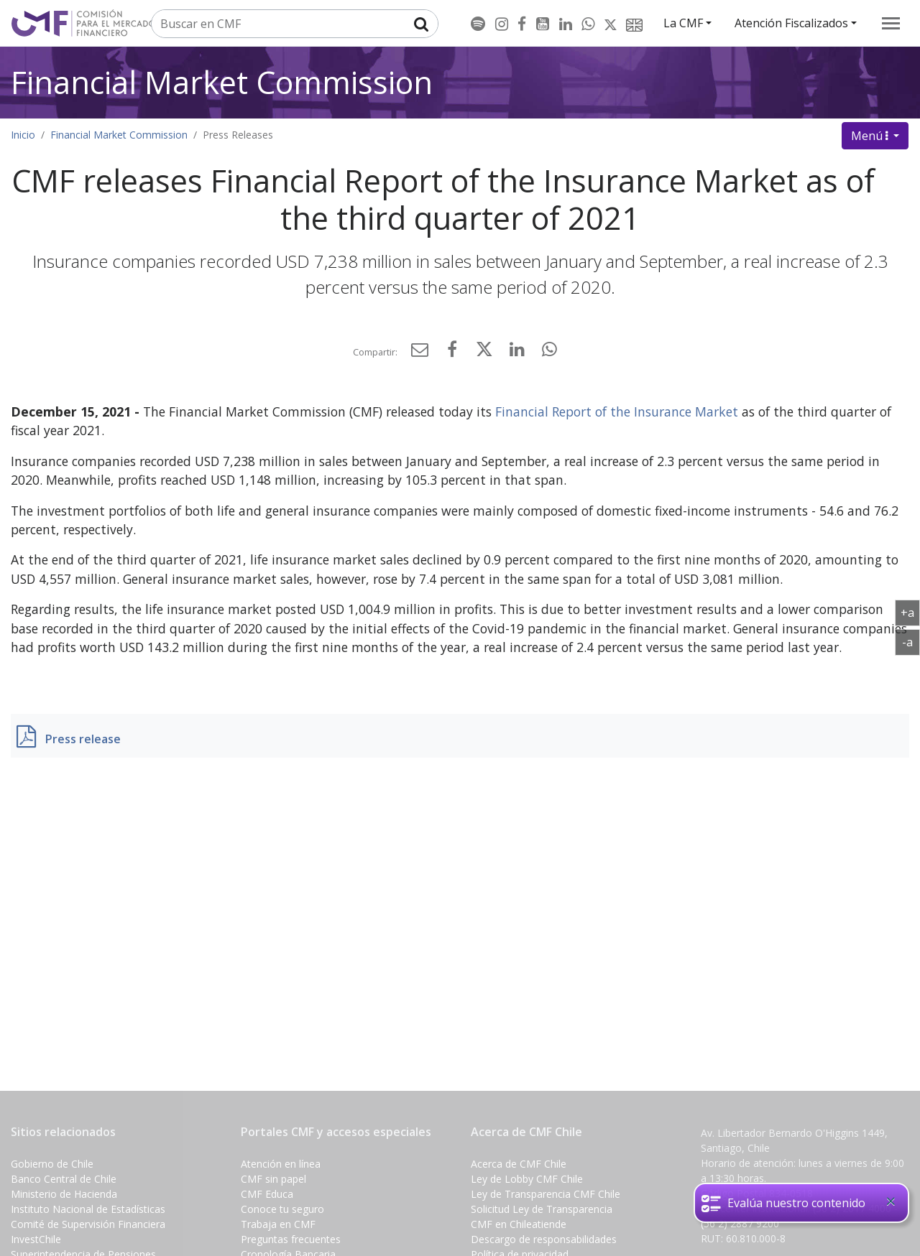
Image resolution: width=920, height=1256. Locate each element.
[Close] (890, 1201)
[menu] (890, 23)
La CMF (683, 23)
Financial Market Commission (222, 82)
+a (910, 611)
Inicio (23, 134)
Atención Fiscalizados (791, 23)
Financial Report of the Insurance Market (616, 411)
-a (911, 641)
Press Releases (238, 134)
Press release (83, 739)
